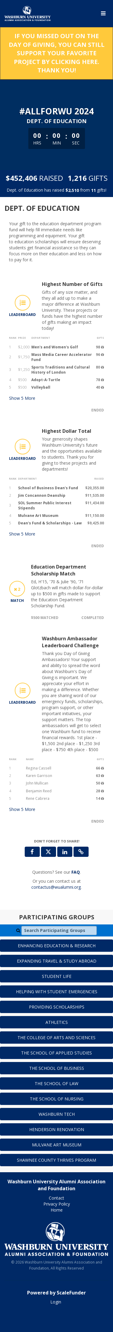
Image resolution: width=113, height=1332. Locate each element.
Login (55, 1302)
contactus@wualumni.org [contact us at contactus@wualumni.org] (56, 887)
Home (57, 1210)
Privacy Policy (56, 1204)
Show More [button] (22, 398)
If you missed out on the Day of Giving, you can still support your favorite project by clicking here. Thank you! (57, 53)
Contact (56, 1198)
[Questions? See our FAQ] (75, 872)
